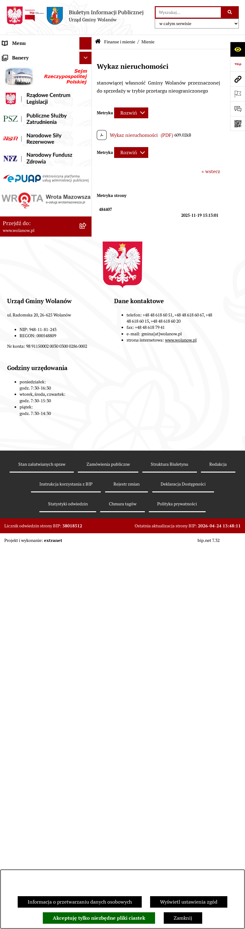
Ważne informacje (22, 80)
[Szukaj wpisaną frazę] (230, 12)
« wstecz (211, 171)
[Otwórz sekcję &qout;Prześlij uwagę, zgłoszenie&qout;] (237, 108)
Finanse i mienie (21, 154)
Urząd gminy (16, 105)
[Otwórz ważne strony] (237, 93)
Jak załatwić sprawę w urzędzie (36, 117)
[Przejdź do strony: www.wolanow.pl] (237, 79)
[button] (87, 68)
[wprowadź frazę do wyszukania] (188, 12)
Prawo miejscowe (21, 142)
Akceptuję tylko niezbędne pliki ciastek (99, 918)
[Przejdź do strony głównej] (75, 15)
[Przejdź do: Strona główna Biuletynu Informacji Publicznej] (98, 41)
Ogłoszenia (14, 130)
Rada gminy (15, 92)
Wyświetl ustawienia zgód (188, 902)
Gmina (9, 68)
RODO (9, 55)
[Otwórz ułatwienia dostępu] (237, 49)
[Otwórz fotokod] (237, 123)
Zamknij (183, 918)
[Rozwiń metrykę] (131, 112)
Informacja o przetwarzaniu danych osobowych (80, 902)
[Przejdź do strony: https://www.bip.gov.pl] (237, 64)
